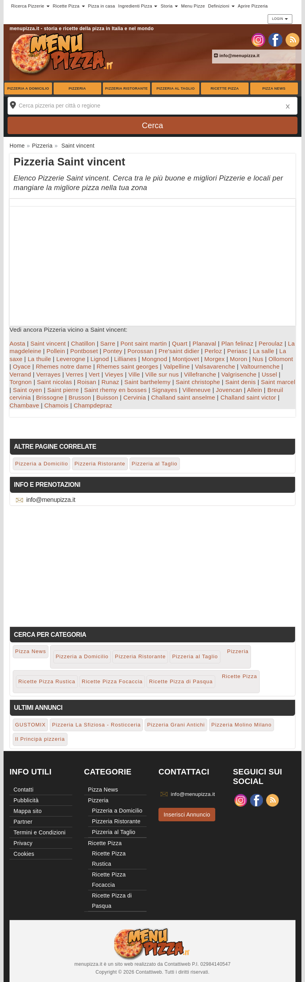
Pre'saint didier (178, 351)
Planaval (204, 343)
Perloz (213, 351)
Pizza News (273, 88)
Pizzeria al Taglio (175, 88)
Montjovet (185, 359)
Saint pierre (63, 389)
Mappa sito (28, 811)
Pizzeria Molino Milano (241, 725)
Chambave (24, 405)
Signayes (164, 389)
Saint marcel (278, 382)
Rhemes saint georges (127, 366)
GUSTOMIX (30, 725)
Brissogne (50, 397)
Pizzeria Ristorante (126, 88)
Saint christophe (198, 382)
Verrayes (48, 374)
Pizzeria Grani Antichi (176, 725)
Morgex (214, 359)
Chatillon (83, 343)
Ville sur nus (162, 374)
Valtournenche (260, 366)
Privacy (23, 843)
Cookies (24, 854)
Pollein (55, 351)
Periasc (237, 351)
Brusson (80, 397)
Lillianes (125, 359)
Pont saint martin (143, 343)
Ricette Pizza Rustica (46, 681)
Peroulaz (271, 343)
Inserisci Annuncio (187, 814)
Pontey (112, 351)
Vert (94, 374)
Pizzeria (77, 88)
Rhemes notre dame (63, 366)
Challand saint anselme (183, 397)
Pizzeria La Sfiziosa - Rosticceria (96, 725)
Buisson (107, 397)
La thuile (39, 359)
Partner (23, 822)
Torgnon (21, 382)
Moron (238, 359)
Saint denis (240, 382)
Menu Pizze (193, 6)
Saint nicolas (54, 382)
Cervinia (134, 397)
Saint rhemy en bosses (115, 389)
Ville (134, 374)
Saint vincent (48, 343)
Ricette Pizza (224, 88)
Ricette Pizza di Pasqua (180, 681)
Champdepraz (92, 405)
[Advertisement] (152, 262)
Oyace (22, 366)
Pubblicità (26, 800)
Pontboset (84, 351)
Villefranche (200, 374)
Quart (179, 343)
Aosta (17, 343)
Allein (254, 389)
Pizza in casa (101, 6)
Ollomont (280, 359)
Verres (74, 374)
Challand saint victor (248, 397)
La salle (263, 351)
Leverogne (70, 359)
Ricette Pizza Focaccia (112, 681)
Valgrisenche (239, 374)
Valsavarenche (215, 366)
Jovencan (229, 389)
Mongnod (154, 359)
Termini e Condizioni (40, 832)
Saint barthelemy (147, 382)
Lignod (100, 359)
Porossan (140, 351)
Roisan (86, 382)
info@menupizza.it (237, 55)
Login (280, 19)
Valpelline (176, 366)
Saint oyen (27, 389)
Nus (258, 359)
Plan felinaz (237, 343)
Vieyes (114, 374)
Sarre (107, 343)
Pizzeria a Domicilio (28, 88)
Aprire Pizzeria (253, 6)
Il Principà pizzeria (40, 739)
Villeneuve (196, 389)
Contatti (23, 789)
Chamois (56, 405)
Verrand (20, 374)
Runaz (110, 382)
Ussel (269, 374)
